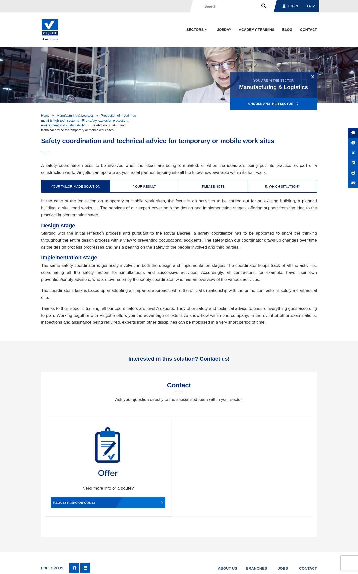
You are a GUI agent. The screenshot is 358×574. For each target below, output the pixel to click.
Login (290, 6)
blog (287, 30)
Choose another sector (273, 104)
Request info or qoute (78, 475)
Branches (256, 542)
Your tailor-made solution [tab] (75, 186)
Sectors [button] (197, 30)
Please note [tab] (213, 186)
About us (227, 542)
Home (45, 115)
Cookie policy (281, 565)
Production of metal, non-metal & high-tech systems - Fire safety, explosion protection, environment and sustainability (89, 120)
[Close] (312, 76)
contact (308, 30)
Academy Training (257, 30)
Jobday (224, 30)
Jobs (283, 542)
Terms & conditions (209, 565)
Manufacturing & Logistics (75, 115)
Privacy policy (304, 565)
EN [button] (311, 6)
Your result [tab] (144, 186)
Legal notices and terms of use (247, 565)
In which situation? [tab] (282, 186)
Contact (308, 542)
